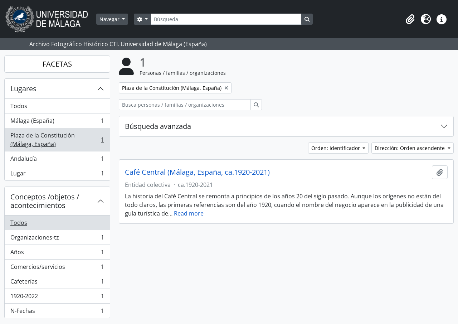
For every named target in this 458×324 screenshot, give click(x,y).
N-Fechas (57, 312)
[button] (410, 19)
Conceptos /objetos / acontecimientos (44, 201)
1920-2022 (57, 298)
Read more (189, 213)
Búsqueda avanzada (158, 126)
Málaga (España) (57, 122)
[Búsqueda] (226, 19)
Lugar (57, 174)
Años (57, 254)
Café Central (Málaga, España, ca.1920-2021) (197, 172)
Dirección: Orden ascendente (410, 148)
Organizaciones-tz (57, 239)
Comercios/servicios (57, 268)
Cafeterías (57, 283)
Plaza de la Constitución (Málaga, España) (57, 139)
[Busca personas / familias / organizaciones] (185, 104)
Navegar (110, 19)
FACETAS (57, 64)
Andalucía (57, 160)
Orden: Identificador (336, 148)
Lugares (23, 88)
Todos (18, 106)
